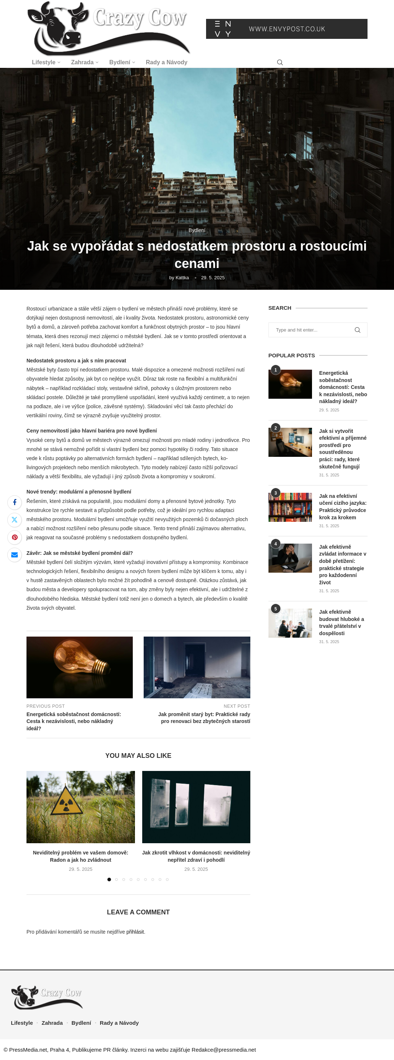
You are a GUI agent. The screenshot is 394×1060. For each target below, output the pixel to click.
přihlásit (135, 932)
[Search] (280, 63)
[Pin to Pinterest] (14, 537)
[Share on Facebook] (14, 502)
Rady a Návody (167, 62)
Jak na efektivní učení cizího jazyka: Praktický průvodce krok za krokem (343, 506)
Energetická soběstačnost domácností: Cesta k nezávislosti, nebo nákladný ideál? (343, 387)
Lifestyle (44, 62)
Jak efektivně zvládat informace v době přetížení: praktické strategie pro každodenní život (342, 564)
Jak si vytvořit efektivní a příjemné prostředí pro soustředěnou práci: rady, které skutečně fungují (343, 449)
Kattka (182, 277)
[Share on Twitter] (14, 520)
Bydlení (119, 62)
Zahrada (82, 62)
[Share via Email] (14, 555)
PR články (115, 1050)
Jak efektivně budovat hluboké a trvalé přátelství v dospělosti (341, 622)
